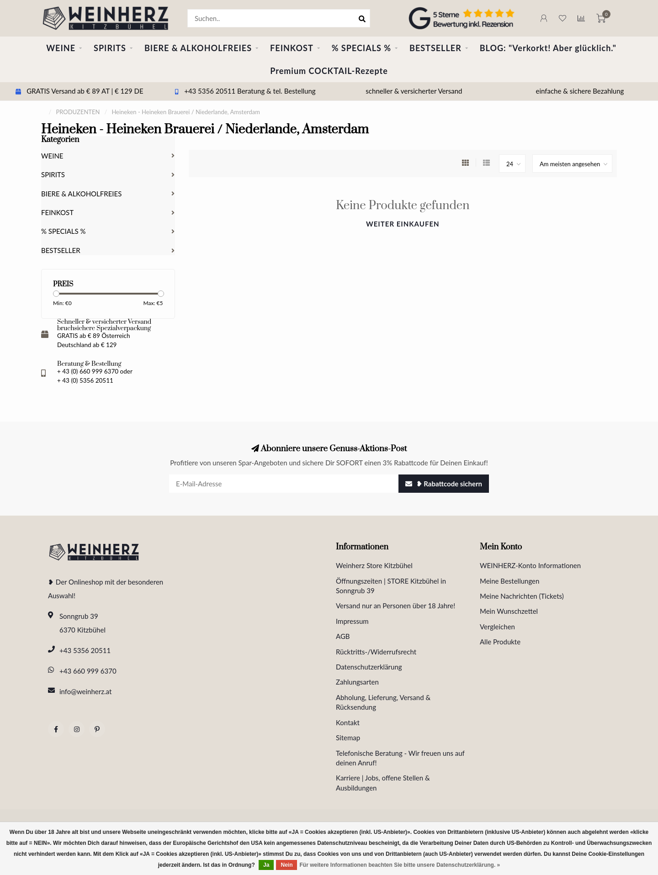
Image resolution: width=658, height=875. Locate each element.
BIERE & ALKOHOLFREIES (198, 48)
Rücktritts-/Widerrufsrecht (376, 652)
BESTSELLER (435, 48)
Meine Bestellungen (509, 581)
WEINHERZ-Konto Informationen (530, 565)
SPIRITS (110, 48)
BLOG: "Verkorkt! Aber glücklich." (548, 48)
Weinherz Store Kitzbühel (374, 565)
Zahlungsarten (357, 682)
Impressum (352, 621)
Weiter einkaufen (403, 224)
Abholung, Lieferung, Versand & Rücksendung (383, 702)
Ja (266, 865)
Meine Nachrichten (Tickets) (522, 596)
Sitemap (348, 737)
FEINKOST (291, 48)
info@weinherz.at (85, 691)
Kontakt (348, 722)
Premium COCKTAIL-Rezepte (329, 71)
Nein (286, 865)
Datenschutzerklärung (369, 667)
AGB (343, 636)
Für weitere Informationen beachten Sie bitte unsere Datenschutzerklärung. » (399, 865)
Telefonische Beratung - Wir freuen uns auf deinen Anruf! (400, 758)
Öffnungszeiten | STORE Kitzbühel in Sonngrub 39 (391, 586)
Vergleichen (497, 626)
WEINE (60, 48)
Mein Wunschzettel (509, 611)
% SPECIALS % (361, 48)
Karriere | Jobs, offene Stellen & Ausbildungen (383, 782)
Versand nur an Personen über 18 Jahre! (395, 605)
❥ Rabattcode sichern (443, 484)
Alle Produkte (500, 642)
